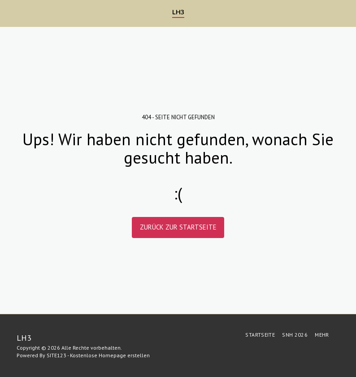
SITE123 (56, 355)
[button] (9, 13)
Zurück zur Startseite (178, 227)
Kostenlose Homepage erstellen (110, 355)
